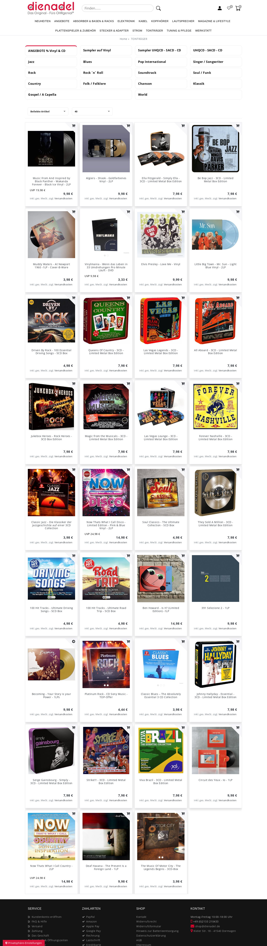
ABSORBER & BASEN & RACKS (93, 21)
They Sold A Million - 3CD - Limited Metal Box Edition (215, 523)
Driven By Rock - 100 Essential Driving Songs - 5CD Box (51, 351)
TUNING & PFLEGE (179, 30)
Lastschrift (93, 940)
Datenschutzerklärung (151, 935)
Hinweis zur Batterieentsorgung (157, 931)
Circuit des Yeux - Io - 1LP (216, 780)
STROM (137, 30)
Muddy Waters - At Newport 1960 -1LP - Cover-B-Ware (51, 265)
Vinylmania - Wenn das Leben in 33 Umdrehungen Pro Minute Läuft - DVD (106, 267)
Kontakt (141, 917)
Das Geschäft (40, 935)
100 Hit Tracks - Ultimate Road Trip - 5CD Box (106, 609)
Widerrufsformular (148, 926)
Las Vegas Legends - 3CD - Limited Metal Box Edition (161, 351)
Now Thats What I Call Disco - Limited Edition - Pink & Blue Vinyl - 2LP (106, 525)
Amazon (91, 921)
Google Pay (93, 931)
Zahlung (37, 931)
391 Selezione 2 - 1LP (216, 608)
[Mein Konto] (220, 8)
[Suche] (158, 8)
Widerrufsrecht (146, 921)
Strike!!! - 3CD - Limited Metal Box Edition (106, 781)
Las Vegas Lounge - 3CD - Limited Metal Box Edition (161, 437)
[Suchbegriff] (118, 8)
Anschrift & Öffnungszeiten (50, 940)
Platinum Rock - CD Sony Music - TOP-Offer (106, 695)
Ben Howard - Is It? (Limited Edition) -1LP (161, 609)
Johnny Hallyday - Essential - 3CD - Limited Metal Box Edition (216, 695)
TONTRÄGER (154, 30)
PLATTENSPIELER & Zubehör (75, 30)
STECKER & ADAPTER (114, 30)
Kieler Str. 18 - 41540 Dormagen (213, 931)
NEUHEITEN (42, 21)
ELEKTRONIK (126, 21)
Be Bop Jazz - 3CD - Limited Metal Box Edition (216, 179)
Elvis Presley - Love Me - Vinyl (160, 264)
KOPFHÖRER (160, 21)
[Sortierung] (48, 111)
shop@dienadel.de (205, 926)
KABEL (143, 21)
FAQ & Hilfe (39, 921)
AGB (139, 940)
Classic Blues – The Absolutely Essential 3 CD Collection (161, 695)
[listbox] (106, 234)
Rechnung (93, 935)
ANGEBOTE (62, 21)
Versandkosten (63, 198)
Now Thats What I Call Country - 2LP (51, 867)
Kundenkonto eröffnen (47, 917)
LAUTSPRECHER (183, 21)
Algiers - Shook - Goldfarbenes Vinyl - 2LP (106, 179)
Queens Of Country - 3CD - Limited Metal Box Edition (106, 351)
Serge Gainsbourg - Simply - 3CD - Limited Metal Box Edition (51, 781)
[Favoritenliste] (229, 8)
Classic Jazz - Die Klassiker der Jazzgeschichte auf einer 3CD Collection (51, 525)
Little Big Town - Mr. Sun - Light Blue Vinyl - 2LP (216, 265)
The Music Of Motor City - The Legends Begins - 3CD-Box (161, 867)
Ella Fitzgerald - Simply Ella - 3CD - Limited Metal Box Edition (161, 179)
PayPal (90, 917)
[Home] (123, 39)
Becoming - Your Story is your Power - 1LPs (51, 695)
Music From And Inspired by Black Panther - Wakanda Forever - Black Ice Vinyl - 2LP (51, 181)
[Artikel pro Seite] (92, 111)
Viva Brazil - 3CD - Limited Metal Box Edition (160, 781)
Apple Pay (92, 926)
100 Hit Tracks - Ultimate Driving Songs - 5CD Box (51, 609)
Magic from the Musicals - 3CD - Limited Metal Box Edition (106, 437)
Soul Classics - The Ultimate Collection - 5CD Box (160, 523)
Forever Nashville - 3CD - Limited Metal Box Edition (216, 437)
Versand (37, 926)
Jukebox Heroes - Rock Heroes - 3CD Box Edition (51, 437)
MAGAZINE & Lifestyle (214, 21)
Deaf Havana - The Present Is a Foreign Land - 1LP (106, 867)
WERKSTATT (203, 30)
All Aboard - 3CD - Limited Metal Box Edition (215, 351)
